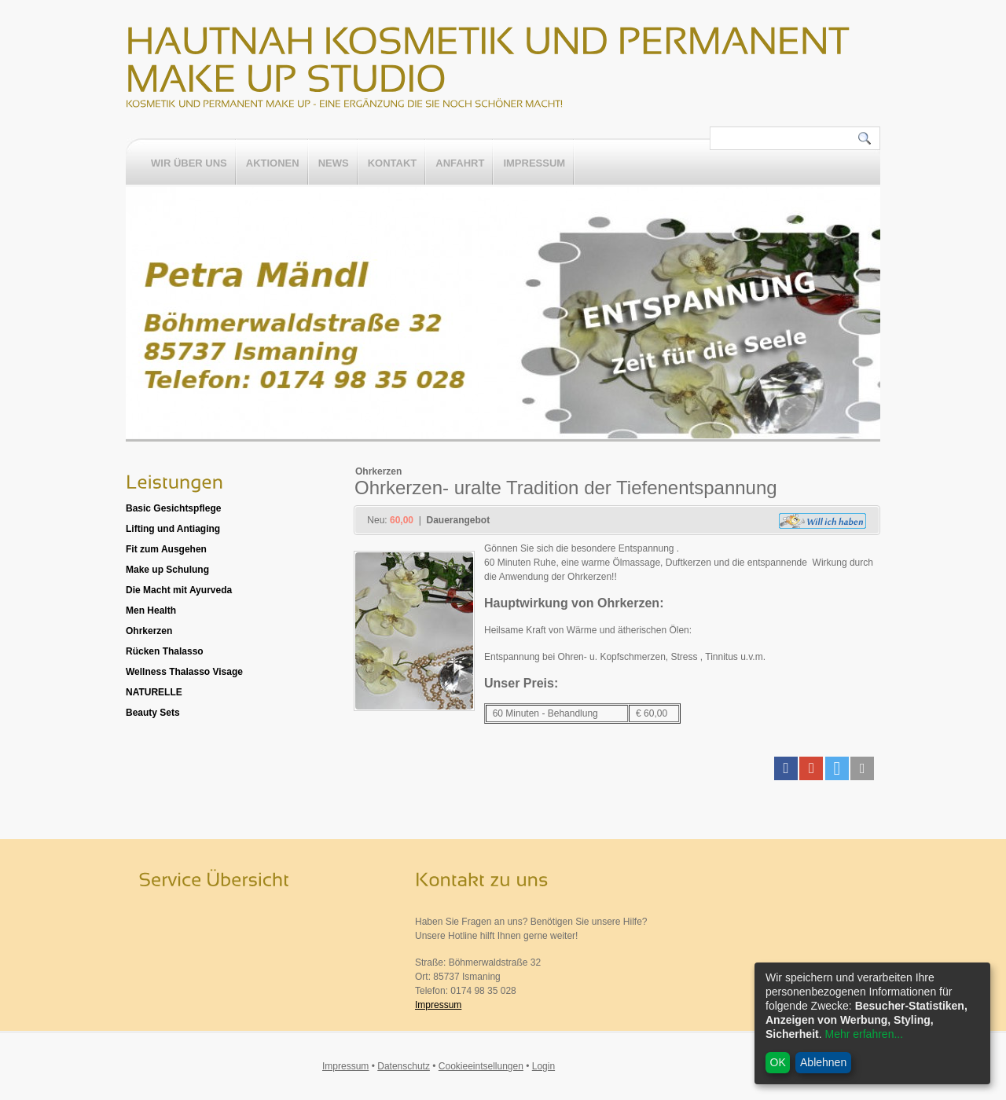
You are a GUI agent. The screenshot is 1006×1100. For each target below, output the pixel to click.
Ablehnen (823, 1062)
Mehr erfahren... (863, 1034)
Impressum (534, 163)
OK (778, 1062)
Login (543, 1066)
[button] (786, 768)
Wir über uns (189, 163)
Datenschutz (403, 1066)
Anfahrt (459, 163)
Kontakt (392, 163)
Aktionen (272, 163)
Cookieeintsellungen (481, 1066)
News (333, 163)
